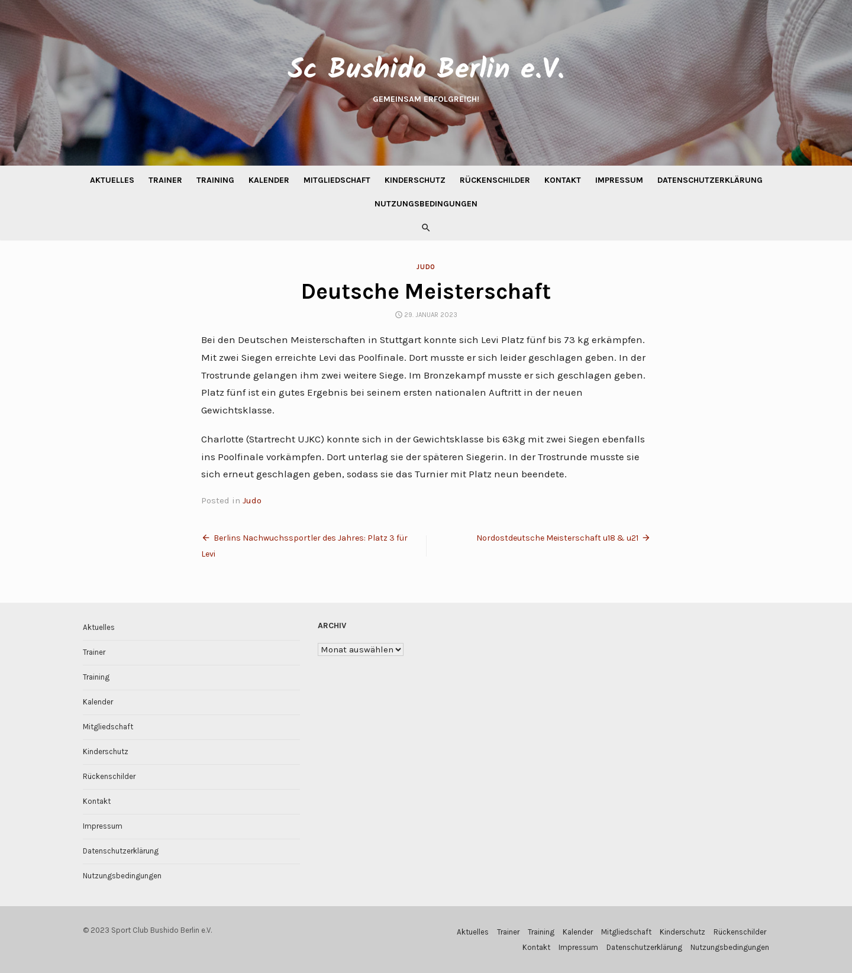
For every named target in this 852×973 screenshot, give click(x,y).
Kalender (268, 180)
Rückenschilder (495, 180)
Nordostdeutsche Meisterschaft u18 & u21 (557, 538)
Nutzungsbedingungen (426, 204)
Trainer (165, 180)
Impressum (619, 180)
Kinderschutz (415, 180)
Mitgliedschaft (337, 180)
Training (215, 180)
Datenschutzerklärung (710, 180)
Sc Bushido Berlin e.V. (426, 70)
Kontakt (562, 180)
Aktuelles (112, 180)
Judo (426, 267)
